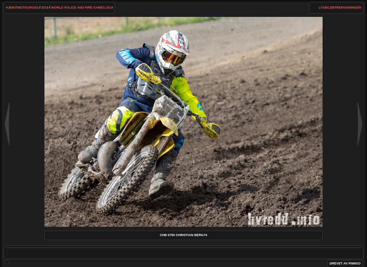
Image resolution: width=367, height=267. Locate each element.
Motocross (28, 7)
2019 (44, 7)
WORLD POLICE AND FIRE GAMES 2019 (82, 7)
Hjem (10, 7)
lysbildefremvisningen (340, 7)
